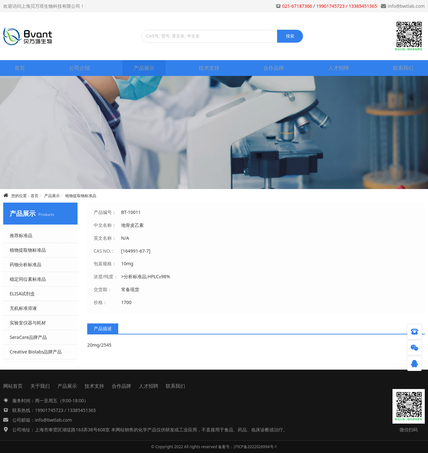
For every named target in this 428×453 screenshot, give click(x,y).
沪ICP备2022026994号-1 (255, 446)
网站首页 (13, 386)
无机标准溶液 (23, 308)
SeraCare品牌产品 (28, 337)
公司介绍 (79, 67)
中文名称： (105, 225)
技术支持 (209, 67)
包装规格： (105, 263)
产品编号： (105, 212)
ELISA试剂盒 (22, 293)
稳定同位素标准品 (28, 279)
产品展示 (144, 67)
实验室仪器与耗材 (28, 323)
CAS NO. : (103, 251)
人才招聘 (338, 67)
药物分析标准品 (25, 264)
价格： (100, 302)
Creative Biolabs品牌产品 (36, 352)
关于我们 (40, 386)
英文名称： (105, 238)
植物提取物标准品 (80, 195)
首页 (20, 67)
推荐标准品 (21, 235)
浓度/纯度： (106, 276)
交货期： (103, 289)
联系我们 (403, 67)
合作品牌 (273, 67)
